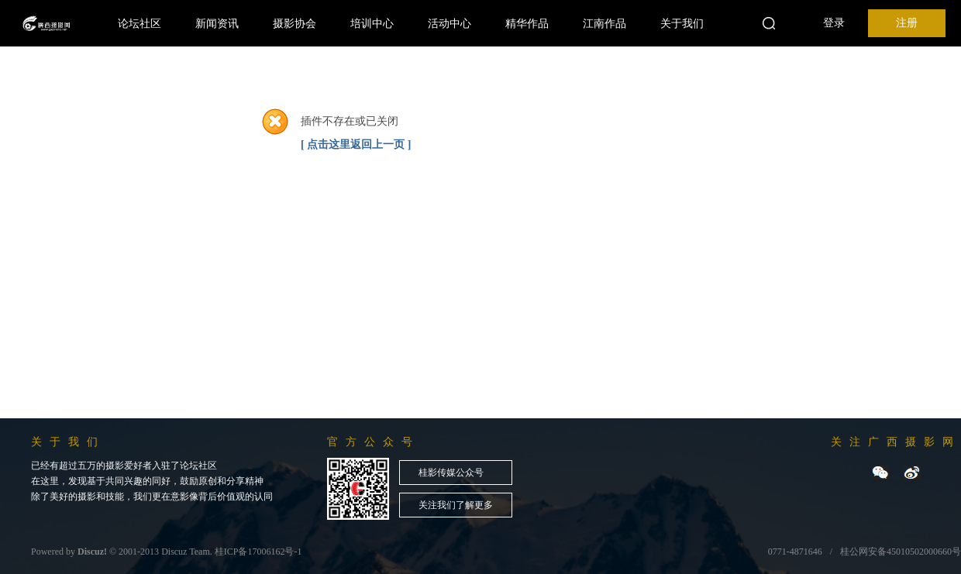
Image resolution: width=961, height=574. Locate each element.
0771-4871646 (795, 551)
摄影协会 (294, 23)
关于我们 (682, 23)
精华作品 (527, 23)
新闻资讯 (217, 23)
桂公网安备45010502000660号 (900, 551)
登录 (834, 23)
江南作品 (604, 23)
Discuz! (92, 551)
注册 (907, 23)
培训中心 (372, 23)
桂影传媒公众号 (451, 472)
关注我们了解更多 (455, 505)
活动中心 (449, 23)
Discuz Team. (186, 551)
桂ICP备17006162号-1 (258, 551)
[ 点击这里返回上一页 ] (356, 144)
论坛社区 (139, 23)
